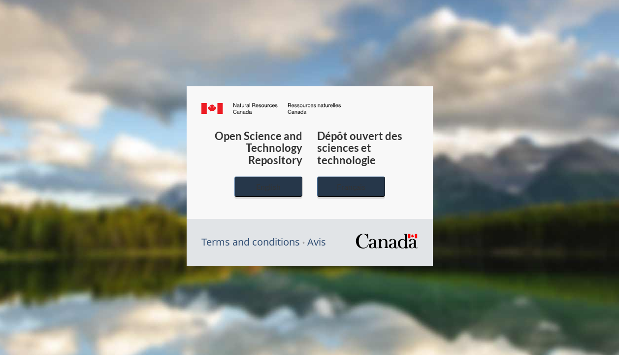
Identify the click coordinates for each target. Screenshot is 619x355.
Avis (316, 241)
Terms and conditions (250, 241)
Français (351, 186)
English (268, 186)
